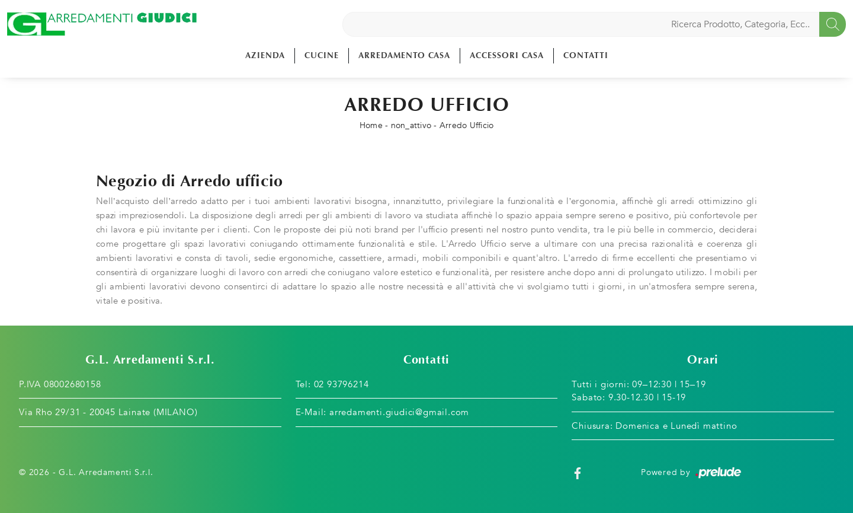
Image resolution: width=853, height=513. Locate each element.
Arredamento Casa (404, 55)
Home (371, 125)
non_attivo (411, 125)
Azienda (265, 55)
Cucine (321, 55)
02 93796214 (341, 384)
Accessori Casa (507, 55)
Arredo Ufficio (467, 125)
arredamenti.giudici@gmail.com (399, 412)
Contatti (585, 55)
